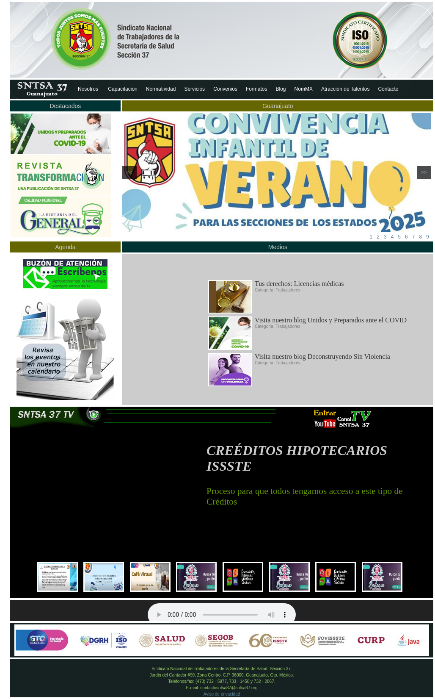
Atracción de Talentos (345, 89)
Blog (281, 89)
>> (424, 172)
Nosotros (88, 89)
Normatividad (161, 89)
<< (129, 172)
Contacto (388, 89)
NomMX (304, 89)
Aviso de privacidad (222, 694)
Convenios (225, 89)
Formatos (256, 89)
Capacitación (122, 89)
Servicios (194, 89)
